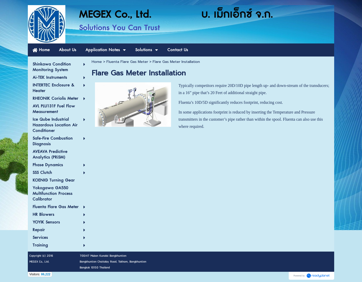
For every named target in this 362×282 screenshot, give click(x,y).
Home (97, 61)
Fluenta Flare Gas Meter (127, 61)
